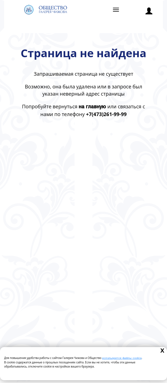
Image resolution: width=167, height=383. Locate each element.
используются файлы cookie (122, 358)
